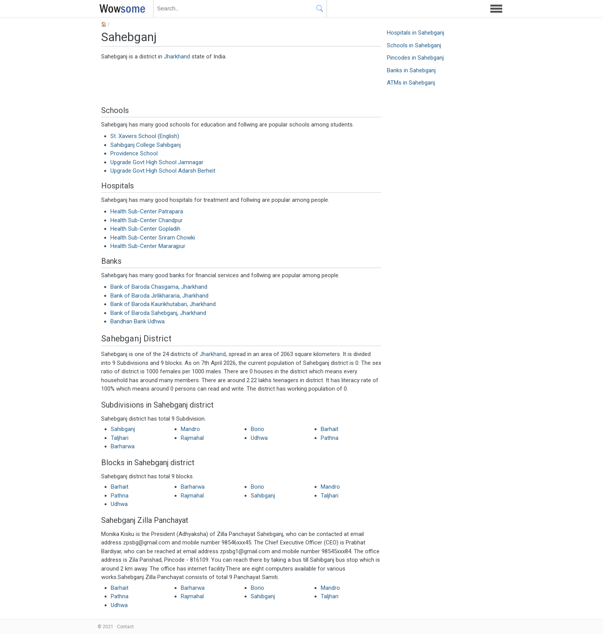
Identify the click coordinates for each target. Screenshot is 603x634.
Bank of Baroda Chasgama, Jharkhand (158, 286)
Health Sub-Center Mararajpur (147, 246)
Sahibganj (123, 429)
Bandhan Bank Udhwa (137, 321)
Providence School (134, 153)
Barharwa (123, 446)
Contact (125, 626)
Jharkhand (177, 56)
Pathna (329, 437)
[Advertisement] (241, 82)
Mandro (190, 429)
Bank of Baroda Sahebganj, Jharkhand (158, 313)
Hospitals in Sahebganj (415, 32)
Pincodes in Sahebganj (415, 57)
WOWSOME (120, 8)
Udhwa (259, 437)
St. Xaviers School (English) (144, 136)
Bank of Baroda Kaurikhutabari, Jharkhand (163, 304)
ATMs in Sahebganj (411, 82)
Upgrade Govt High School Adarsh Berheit (162, 170)
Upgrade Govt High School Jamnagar (156, 162)
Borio (257, 429)
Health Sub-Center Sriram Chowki (152, 237)
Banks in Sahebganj (411, 70)
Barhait (329, 429)
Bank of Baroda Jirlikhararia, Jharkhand (159, 295)
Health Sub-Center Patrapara (146, 211)
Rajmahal (192, 437)
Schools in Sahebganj (414, 45)
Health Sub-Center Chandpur (146, 220)
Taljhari (119, 437)
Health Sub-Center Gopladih (145, 228)
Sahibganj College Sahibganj (145, 144)
